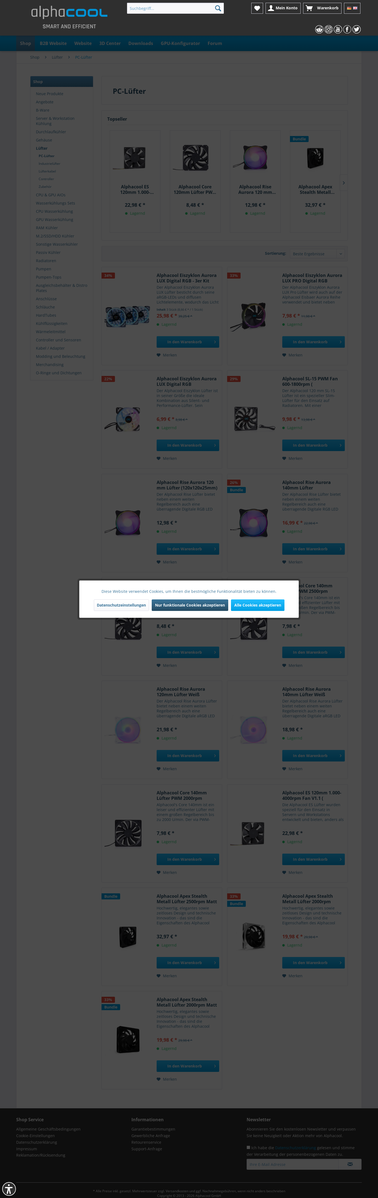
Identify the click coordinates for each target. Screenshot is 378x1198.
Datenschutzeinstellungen (121, 605)
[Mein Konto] (283, 8)
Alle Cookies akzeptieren (257, 605)
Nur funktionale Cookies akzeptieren (190, 605)
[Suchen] (218, 8)
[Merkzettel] (257, 8)
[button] (9, 1189)
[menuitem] (175, 8)
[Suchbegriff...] (175, 8)
